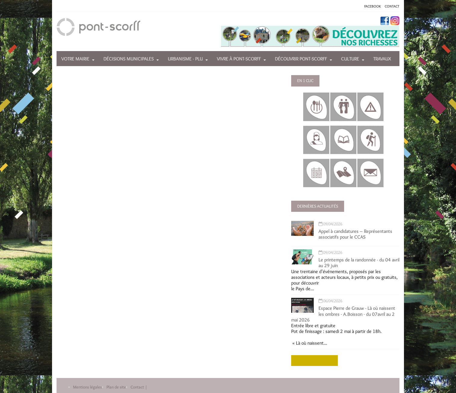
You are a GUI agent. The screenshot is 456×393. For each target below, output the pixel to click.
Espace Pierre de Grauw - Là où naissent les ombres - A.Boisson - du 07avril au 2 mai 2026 (343, 313)
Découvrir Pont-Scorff (301, 59)
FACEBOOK (372, 6)
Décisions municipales (128, 59)
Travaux (382, 59)
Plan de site (116, 387)
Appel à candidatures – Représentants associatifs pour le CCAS (355, 234)
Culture (350, 59)
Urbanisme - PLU (185, 59)
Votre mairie (75, 59)
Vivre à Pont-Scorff (239, 59)
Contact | (139, 387)
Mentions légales (87, 387)
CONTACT (392, 6)
